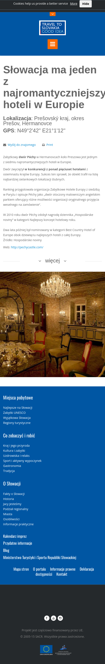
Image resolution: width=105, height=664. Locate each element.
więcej (52, 260)
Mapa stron (21, 569)
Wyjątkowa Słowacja (17, 418)
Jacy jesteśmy (12, 504)
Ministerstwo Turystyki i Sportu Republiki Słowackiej (39, 557)
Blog (6, 550)
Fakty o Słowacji (14, 494)
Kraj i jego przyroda (16, 446)
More (73, 3)
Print (50, 145)
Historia (8, 499)
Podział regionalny (15, 509)
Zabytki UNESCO (14, 413)
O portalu (39, 569)
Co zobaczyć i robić (19, 435)
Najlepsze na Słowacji (17, 408)
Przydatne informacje (17, 543)
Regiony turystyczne (17, 423)
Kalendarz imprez (15, 536)
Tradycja (9, 471)
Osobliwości (11, 519)
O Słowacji (12, 483)
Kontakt (61, 574)
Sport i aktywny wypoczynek (22, 461)
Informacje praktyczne (18, 524)
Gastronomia (12, 466)
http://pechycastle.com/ (27, 247)
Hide (85, 4)
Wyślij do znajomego (22, 145)
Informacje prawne (63, 569)
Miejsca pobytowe (18, 397)
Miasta (7, 514)
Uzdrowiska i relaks (16, 456)
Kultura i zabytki (14, 451)
